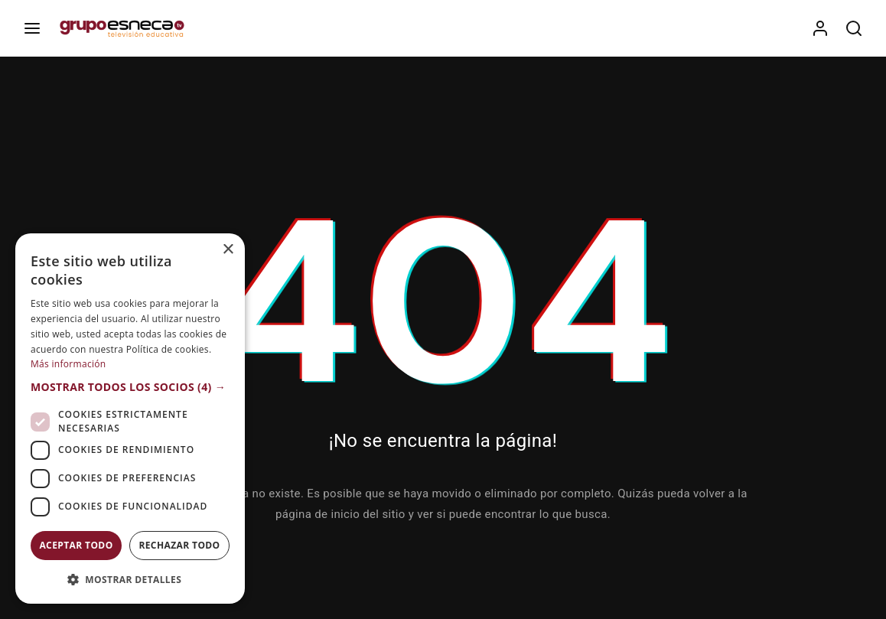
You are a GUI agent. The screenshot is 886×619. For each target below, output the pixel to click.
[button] (130, 387)
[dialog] (130, 418)
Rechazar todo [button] (179, 545)
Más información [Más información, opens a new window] (68, 363)
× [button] (227, 250)
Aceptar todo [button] (75, 545)
